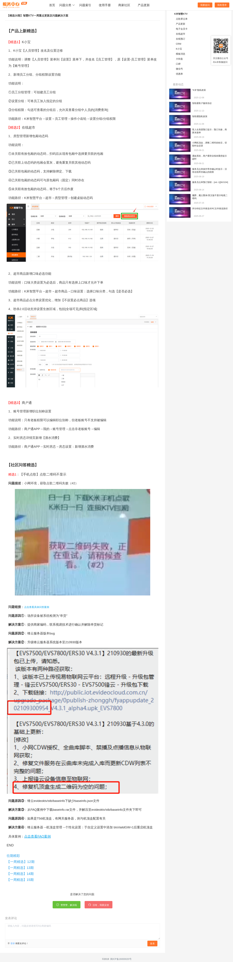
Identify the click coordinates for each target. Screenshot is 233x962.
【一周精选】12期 (20, 862)
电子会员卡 (182, 28)
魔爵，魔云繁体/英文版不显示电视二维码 (210, 197)
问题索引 (85, 5)
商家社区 (124, 5)
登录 (12, 943)
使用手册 (105, 5)
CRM (178, 43)
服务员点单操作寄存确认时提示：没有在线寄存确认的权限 (209, 170)
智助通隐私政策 (199, 116)
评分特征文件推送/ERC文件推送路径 (210, 208)
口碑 (178, 63)
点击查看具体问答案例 (36, 607)
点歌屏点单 (182, 18)
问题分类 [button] (67, 5)
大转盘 (179, 58)
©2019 (105, 959)
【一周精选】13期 (20, 868)
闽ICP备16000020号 (121, 959)
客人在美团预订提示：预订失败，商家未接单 (209, 131)
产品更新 (144, 5)
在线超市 (180, 33)
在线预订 (180, 38)
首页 (52, 5)
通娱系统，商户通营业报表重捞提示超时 (209, 157)
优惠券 (179, 73)
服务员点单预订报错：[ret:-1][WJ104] (210, 182)
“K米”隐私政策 (199, 90)
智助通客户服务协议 (202, 103)
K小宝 (179, 48)
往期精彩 (13, 856)
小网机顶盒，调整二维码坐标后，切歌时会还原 (209, 144)
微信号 (179, 68)
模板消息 (180, 53)
